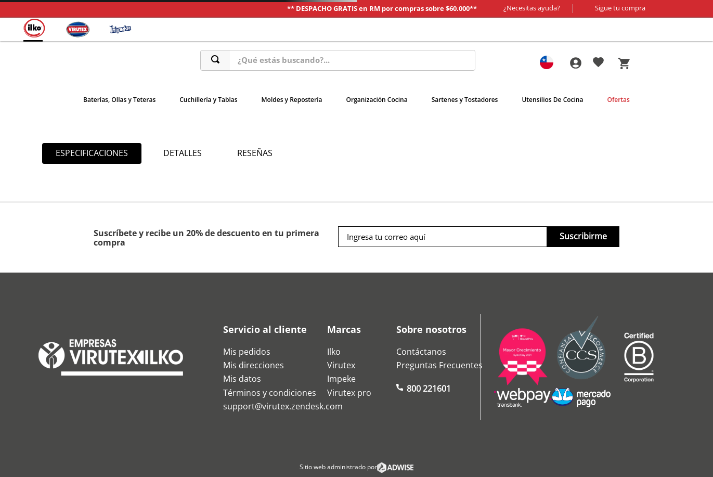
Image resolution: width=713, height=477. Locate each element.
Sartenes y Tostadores (465, 99)
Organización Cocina (377, 99)
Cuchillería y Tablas (208, 99)
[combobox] (338, 60)
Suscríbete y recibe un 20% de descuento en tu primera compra (206, 238)
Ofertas (618, 99)
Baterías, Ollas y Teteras (119, 99)
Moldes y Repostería (292, 99)
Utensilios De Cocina (552, 99)
